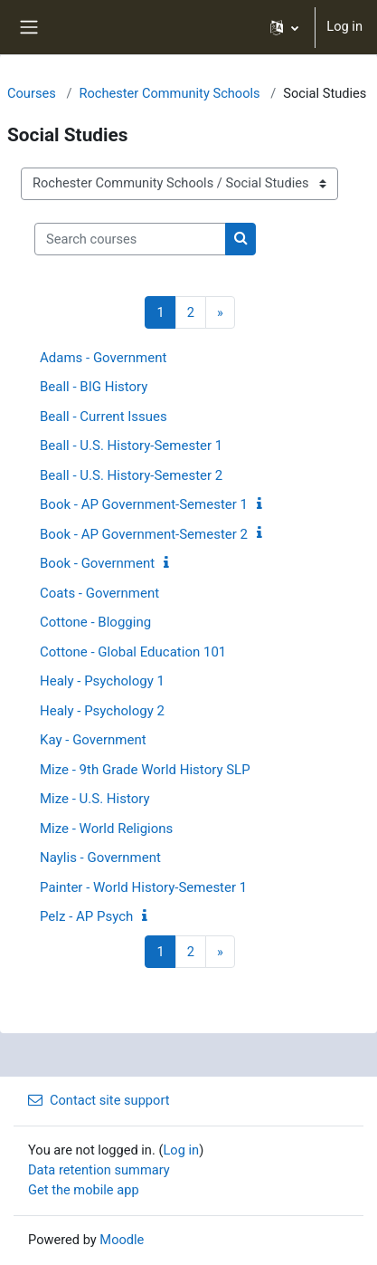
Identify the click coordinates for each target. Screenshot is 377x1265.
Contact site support (99, 1100)
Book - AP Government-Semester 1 (144, 504)
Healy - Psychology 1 (102, 681)
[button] (284, 27)
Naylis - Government (100, 857)
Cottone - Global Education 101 (133, 652)
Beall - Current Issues (103, 416)
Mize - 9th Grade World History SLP (145, 770)
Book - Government (97, 563)
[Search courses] (130, 239)
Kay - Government (93, 740)
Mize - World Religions (106, 828)
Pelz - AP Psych (86, 916)
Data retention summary (99, 1170)
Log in (344, 26)
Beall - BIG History (93, 387)
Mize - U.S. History (95, 799)
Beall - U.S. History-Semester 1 (131, 445)
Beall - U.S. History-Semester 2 (131, 475)
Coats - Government (99, 593)
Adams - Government (103, 358)
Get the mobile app (83, 1190)
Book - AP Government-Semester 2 (144, 534)
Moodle (121, 1239)
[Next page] (220, 312)
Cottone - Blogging (95, 622)
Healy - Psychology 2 (102, 711)
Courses (31, 93)
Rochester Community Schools (169, 93)
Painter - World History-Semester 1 (143, 887)
